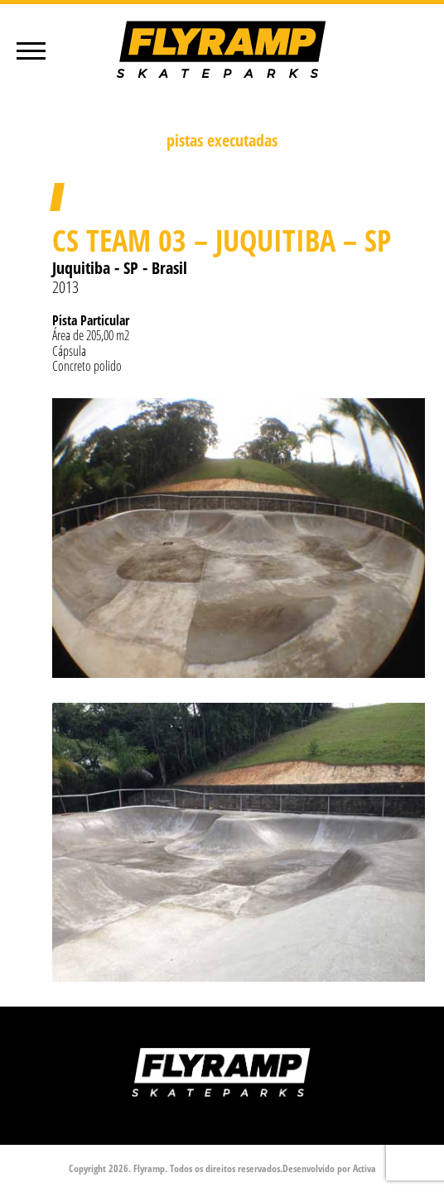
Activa (364, 1168)
